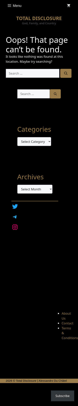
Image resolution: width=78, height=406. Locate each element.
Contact (67, 323)
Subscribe (63, 396)
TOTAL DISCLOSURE (39, 18)
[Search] (65, 73)
